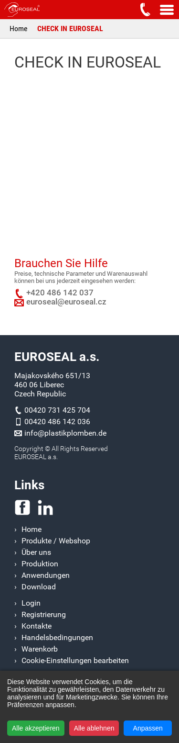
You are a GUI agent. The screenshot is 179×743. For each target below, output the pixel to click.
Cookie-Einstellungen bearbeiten (75, 660)
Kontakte (36, 625)
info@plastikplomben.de (65, 433)
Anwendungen (45, 575)
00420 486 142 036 (57, 421)
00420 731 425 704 (57, 410)
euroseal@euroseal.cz (66, 301)
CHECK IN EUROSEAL (70, 28)
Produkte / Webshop (55, 540)
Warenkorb (39, 648)
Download (38, 586)
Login (31, 603)
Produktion (39, 563)
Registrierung (43, 614)
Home (19, 28)
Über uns (36, 552)
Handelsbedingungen (57, 637)
